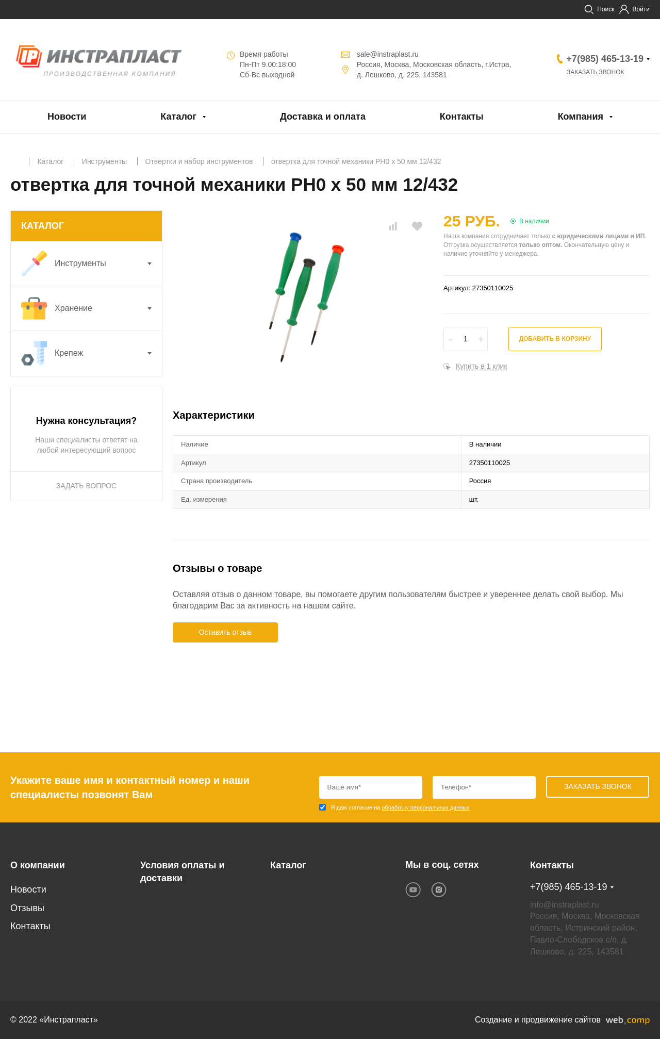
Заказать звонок (595, 72)
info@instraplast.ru (564, 904)
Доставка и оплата (323, 116)
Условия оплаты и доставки (182, 872)
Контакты (462, 116)
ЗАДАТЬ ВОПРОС (86, 486)
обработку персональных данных (425, 807)
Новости (66, 116)
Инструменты (91, 263)
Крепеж (91, 353)
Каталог (178, 116)
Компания (580, 116)
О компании (37, 865)
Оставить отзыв (225, 632)
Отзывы (27, 908)
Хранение (91, 308)
